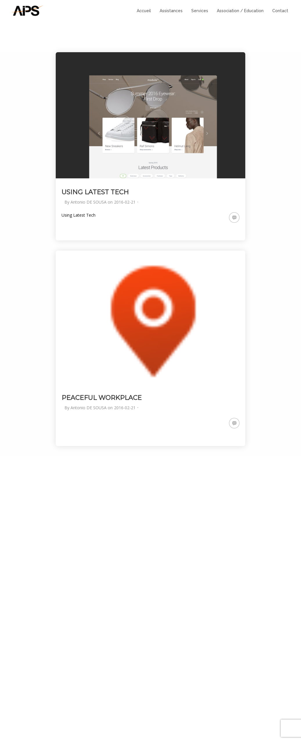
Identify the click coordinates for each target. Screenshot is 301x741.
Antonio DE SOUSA (89, 202)
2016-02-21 (125, 202)
